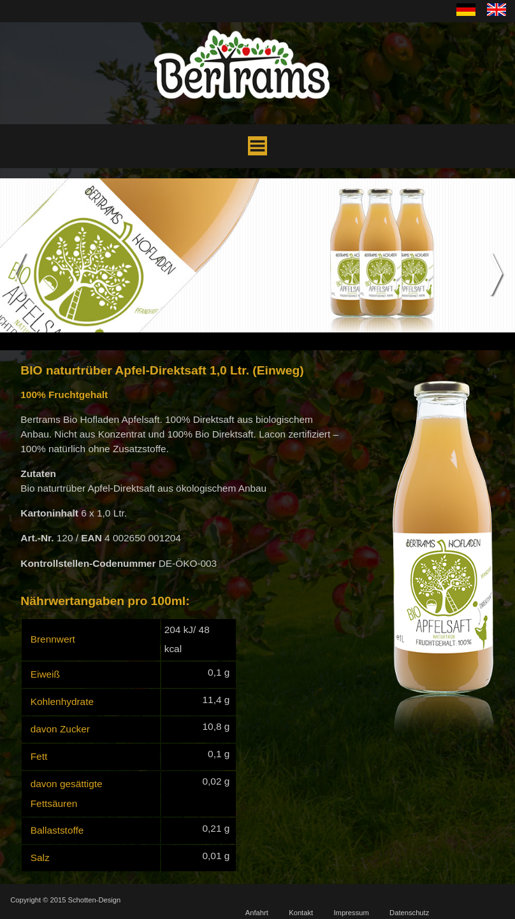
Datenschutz (409, 912)
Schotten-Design (94, 900)
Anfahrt (256, 912)
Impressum (350, 912)
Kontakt (301, 912)
